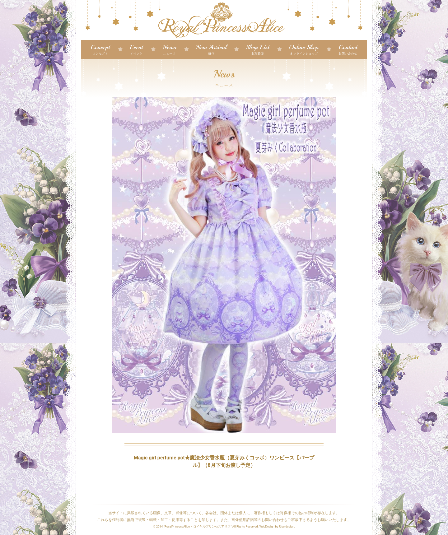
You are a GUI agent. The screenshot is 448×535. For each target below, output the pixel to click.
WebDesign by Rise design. (277, 526)
